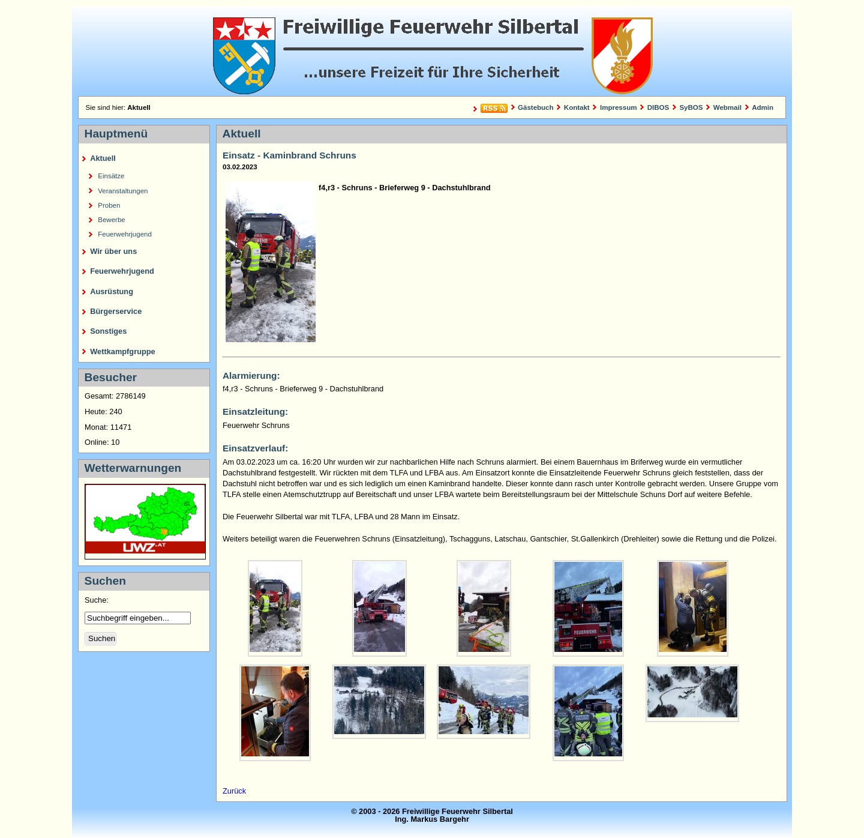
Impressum (618, 107)
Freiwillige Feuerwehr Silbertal (432, 51)
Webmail (727, 107)
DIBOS (658, 107)
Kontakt (577, 107)
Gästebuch (536, 107)
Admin (762, 107)
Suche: (97, 599)
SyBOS (691, 107)
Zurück (234, 790)
